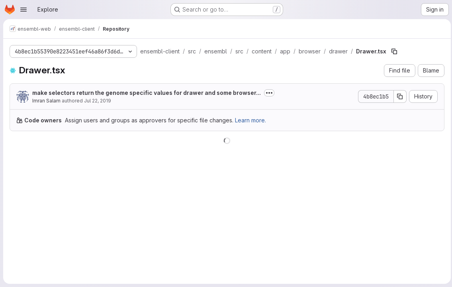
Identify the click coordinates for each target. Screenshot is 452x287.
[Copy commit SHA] (398, 96)
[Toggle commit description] (269, 92)
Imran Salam (46, 101)
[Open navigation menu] (23, 9)
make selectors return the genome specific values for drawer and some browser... (146, 92)
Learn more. (250, 120)
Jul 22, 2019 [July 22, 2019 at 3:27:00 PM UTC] (97, 101)
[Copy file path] (394, 51)
